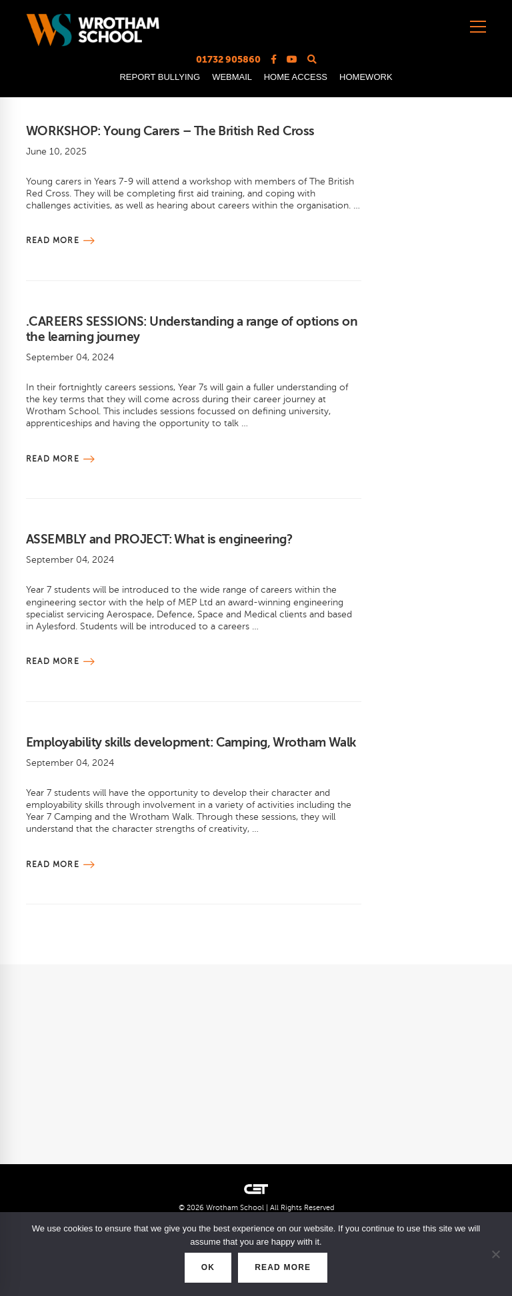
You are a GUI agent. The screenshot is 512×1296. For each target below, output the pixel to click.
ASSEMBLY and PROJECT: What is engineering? (159, 539)
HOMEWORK (365, 77)
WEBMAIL (231, 77)
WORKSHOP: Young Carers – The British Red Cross (170, 131)
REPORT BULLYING (159, 77)
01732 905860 (228, 59)
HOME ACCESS (295, 77)
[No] (495, 1254)
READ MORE (283, 1267)
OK (208, 1267)
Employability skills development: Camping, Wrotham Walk (191, 742)
